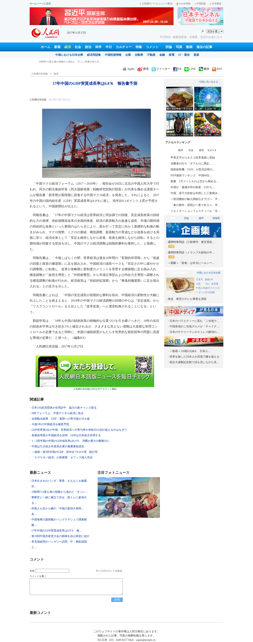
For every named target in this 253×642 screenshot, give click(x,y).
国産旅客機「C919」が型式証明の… (193, 169)
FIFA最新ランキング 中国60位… (191, 175)
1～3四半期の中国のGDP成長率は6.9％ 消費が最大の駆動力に (71, 440)
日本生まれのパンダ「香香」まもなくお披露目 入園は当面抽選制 (74, 61)
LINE (190, 68)
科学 (98, 47)
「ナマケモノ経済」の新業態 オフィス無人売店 (62, 457)
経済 (67, 47)
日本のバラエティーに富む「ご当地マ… (194, 320)
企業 (128, 54)
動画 (189, 47)
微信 (204, 68)
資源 (196, 54)
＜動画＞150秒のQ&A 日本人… (190, 351)
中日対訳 (165, 37)
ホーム (45, 47)
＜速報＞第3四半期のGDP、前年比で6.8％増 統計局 (64, 451)
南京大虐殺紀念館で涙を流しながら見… (194, 362)
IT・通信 (184, 54)
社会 (78, 47)
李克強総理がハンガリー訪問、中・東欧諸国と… (59, 544)
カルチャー (124, 47)
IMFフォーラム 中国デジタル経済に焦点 (58, 413)
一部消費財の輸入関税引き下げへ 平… (195, 199)
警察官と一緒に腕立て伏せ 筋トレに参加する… (59, 500)
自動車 (139, 54)
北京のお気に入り (211, 37)
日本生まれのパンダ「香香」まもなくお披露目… (59, 483)
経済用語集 (94, 54)
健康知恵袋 (180, 37)
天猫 (198, 283)
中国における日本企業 (69, 54)
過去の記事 (204, 47)
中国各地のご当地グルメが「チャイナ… (194, 326)
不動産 (151, 54)
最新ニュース (40, 473)
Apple (128, 68)
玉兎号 (199, 279)
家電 (171, 54)
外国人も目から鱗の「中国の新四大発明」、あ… (59, 511)
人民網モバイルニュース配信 (156, 3)
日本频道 (215, 3)
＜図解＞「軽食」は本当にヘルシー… (191, 263)
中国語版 (200, 3)
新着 (57, 47)
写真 (179, 47)
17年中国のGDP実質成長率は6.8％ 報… (56, 530)
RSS (217, 68)
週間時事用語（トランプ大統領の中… (191, 254)
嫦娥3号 (209, 279)
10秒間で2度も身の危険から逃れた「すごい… (59, 491)
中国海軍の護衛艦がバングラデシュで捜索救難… (59, 522)
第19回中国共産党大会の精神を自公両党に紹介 (60, 536)
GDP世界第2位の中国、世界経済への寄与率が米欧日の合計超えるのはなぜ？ (79, 429)
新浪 (143, 68)
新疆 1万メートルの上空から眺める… (195, 181)
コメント (152, 47)
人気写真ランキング (179, 81)
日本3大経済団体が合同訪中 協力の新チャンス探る (64, 407)
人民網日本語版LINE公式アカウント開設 (95, 372)
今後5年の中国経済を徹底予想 (50, 424)
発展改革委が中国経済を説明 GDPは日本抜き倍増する (66, 435)
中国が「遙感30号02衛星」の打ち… (193, 187)
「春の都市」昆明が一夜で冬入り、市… (195, 205)
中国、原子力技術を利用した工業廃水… (195, 193)
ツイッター (161, 68)
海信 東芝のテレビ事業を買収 (187, 298)
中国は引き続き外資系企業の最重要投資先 (58, 446)
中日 (109, 47)
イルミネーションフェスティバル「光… (195, 211)
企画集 (193, 37)
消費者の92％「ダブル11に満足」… (193, 163)
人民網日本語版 (39, 73)
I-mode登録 (184, 3)
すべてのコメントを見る (109, 570)
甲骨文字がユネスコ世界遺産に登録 (193, 157)
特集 (139, 47)
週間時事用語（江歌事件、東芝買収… (191, 244)
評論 (169, 47)
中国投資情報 (113, 54)
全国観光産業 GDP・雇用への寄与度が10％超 (61, 418)
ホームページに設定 (40, 3)
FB (177, 68)
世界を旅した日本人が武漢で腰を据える (194, 356)
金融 (162, 54)
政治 (88, 47)
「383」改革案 (210, 283)
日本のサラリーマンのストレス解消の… (194, 331)
